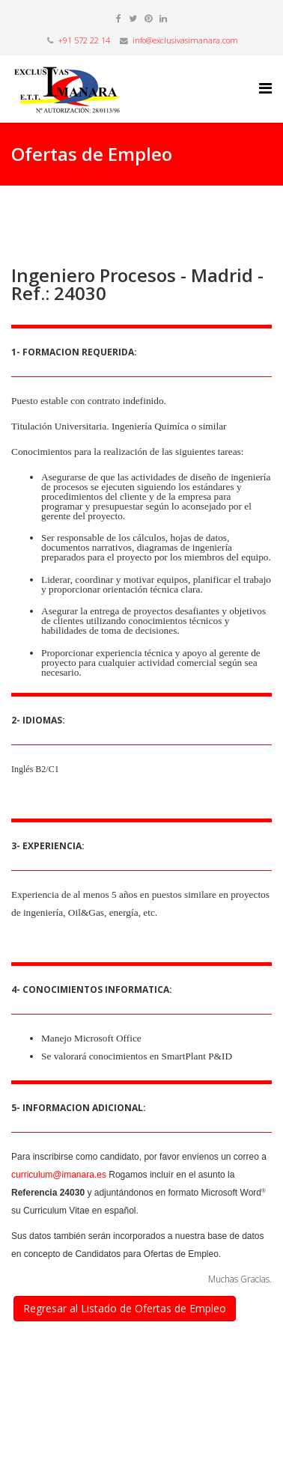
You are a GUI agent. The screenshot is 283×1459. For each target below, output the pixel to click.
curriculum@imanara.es (58, 1174)
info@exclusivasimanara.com (185, 40)
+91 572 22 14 (84, 40)
